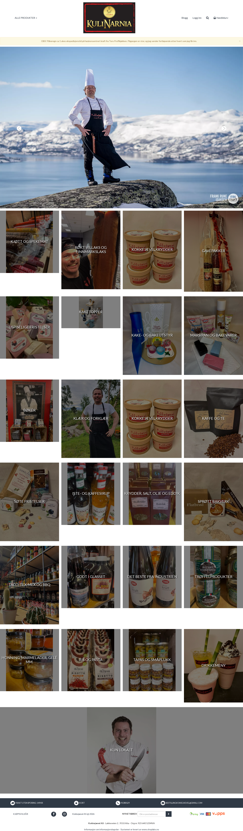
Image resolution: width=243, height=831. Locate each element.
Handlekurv (220, 17)
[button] (18, 127)
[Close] (240, 41)
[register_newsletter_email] (169, 814)
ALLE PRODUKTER (26, 17)
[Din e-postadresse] (152, 814)
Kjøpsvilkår (20, 814)
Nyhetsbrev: (129, 813)
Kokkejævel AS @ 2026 (83, 814)
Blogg (184, 17)
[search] (207, 18)
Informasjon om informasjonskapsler (101, 829)
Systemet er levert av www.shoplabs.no (140, 829)
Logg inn (196, 17)
